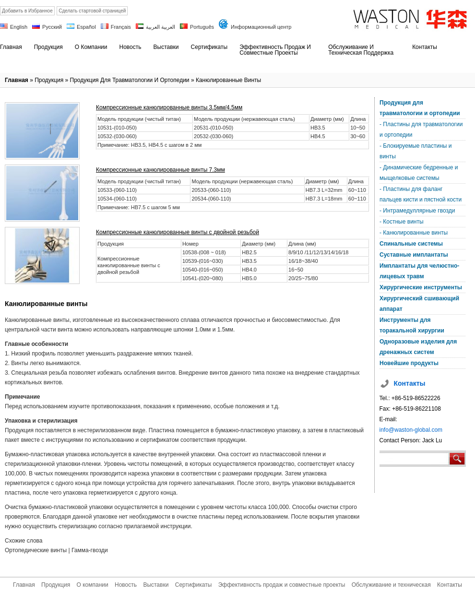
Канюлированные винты (228, 80)
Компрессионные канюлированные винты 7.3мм (160, 169)
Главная (16, 80)
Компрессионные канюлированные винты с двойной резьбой (177, 232)
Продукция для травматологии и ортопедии (130, 80)
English (18, 27)
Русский (52, 27)
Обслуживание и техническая (391, 584)
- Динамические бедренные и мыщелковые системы (419, 172)
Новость (126, 584)
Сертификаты (193, 584)
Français (121, 27)
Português (202, 27)
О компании (92, 584)
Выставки (155, 584)
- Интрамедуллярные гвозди (417, 210)
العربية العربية (160, 27)
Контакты (449, 584)
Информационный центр (261, 27)
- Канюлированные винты (414, 232)
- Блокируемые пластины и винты (415, 151)
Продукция (49, 80)
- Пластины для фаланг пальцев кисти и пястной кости (421, 194)
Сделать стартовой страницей (92, 10)
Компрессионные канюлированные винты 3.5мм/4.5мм (169, 107)
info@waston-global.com (411, 429)
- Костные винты (402, 221)
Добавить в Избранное (27, 10)
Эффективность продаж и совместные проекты (281, 584)
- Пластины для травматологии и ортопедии (421, 129)
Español (86, 27)
